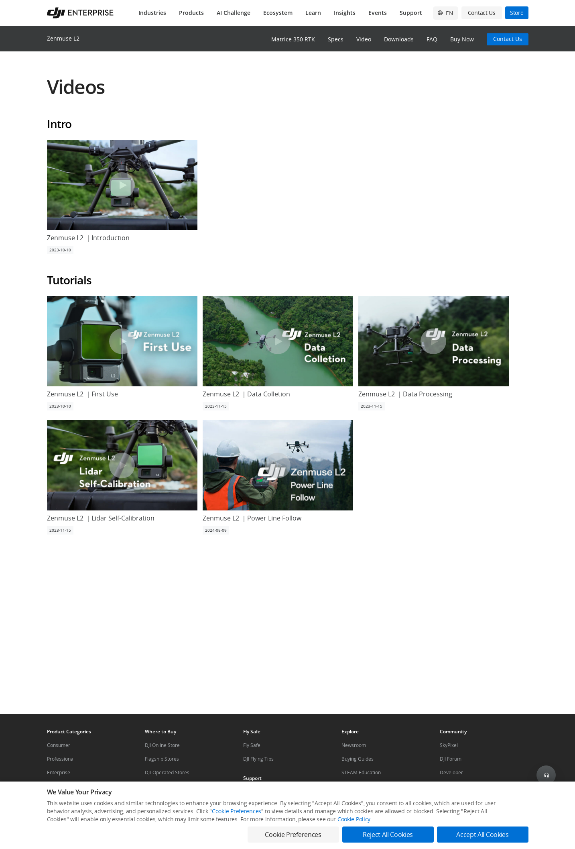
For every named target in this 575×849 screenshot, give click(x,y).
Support (411, 12)
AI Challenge (233, 12)
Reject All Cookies (388, 834)
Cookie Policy (353, 819)
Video (363, 39)
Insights (345, 12)
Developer (451, 772)
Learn (313, 12)
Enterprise (58, 772)
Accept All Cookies (482, 834)
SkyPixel (449, 745)
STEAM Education (361, 772)
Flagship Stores (162, 758)
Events (377, 12)
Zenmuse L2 (63, 38)
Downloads (399, 39)
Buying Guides (357, 758)
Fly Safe (251, 745)
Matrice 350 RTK (293, 39)
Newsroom (353, 745)
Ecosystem (278, 12)
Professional (61, 758)
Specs (335, 39)
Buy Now (462, 39)
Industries (152, 12)
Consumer (58, 745)
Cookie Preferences (236, 811)
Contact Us (507, 39)
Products (191, 12)
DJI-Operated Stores (167, 772)
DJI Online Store (162, 745)
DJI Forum (450, 758)
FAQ (432, 39)
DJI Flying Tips (258, 758)
